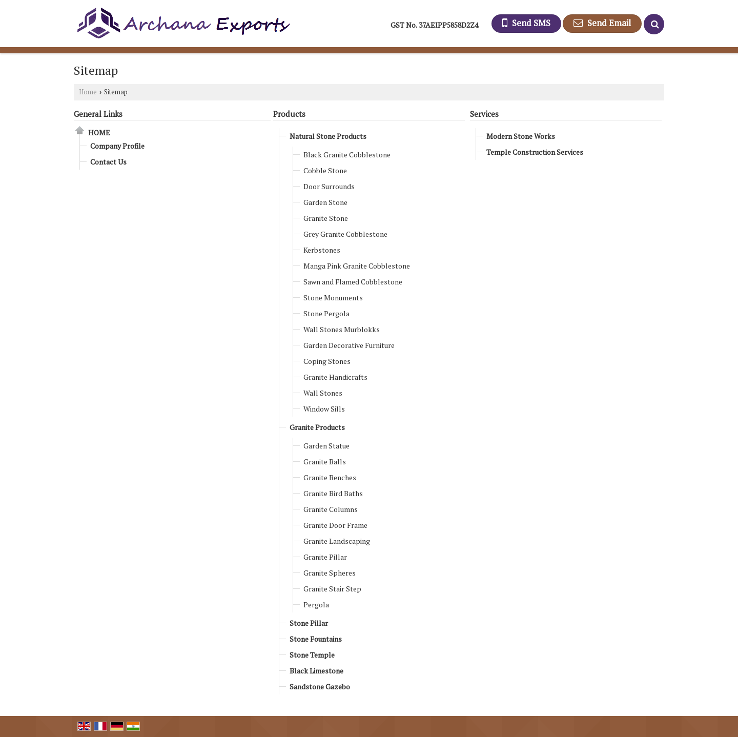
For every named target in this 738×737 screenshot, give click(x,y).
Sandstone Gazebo (320, 686)
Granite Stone (325, 218)
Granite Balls (324, 461)
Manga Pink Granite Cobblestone (356, 266)
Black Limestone (316, 670)
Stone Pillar (309, 623)
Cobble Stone (325, 170)
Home (88, 92)
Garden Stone (325, 202)
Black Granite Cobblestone (347, 154)
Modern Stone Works (520, 136)
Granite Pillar (325, 557)
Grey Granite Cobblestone (345, 234)
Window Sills (324, 409)
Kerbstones (321, 250)
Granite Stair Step (332, 588)
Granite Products (317, 427)
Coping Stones (327, 361)
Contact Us (108, 162)
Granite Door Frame (335, 525)
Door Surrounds (329, 186)
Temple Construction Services (534, 152)
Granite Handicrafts (335, 377)
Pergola (316, 604)
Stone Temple (312, 655)
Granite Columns (330, 509)
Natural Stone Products (328, 136)
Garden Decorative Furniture (349, 345)
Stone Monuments (333, 297)
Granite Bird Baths (333, 493)
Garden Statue (326, 446)
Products (289, 114)
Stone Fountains (316, 639)
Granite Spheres (329, 573)
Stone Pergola (326, 313)
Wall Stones (322, 393)
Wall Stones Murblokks (341, 329)
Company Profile (117, 146)
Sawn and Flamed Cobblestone (352, 281)
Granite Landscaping (336, 541)
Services (484, 114)
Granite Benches (329, 477)
